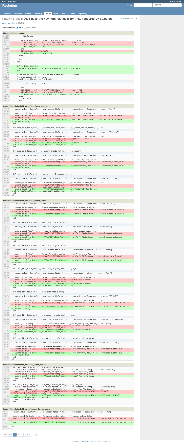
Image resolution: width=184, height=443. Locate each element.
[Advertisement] (154, 60)
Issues (48, 14)
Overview (6, 14)
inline (20, 27)
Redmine (85, 441)
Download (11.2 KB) (130, 18)
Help (14, 1)
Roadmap (38, 14)
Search (130, 5)
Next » (27, 435)
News (56, 14)
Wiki (63, 14)
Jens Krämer (6, 23)
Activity (28, 14)
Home (4, 1)
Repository (82, 14)
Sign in (172, 1)
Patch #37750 (11, 18)
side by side (31, 27)
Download (18, 14)
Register (178, 1)
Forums (71, 14)
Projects (9, 1)
